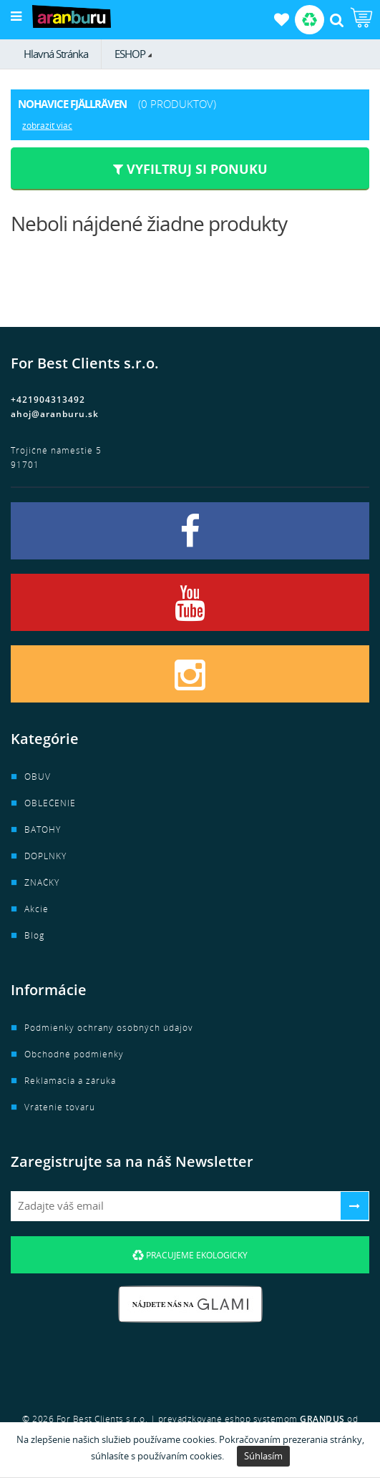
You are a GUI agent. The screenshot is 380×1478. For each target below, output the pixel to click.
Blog (34, 935)
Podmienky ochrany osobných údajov (108, 1028)
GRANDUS (322, 1419)
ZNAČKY (41, 882)
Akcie (36, 909)
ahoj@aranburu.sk (55, 414)
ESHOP (130, 54)
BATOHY (42, 829)
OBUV (37, 776)
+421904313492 (48, 399)
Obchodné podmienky (74, 1054)
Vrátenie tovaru (59, 1107)
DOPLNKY (45, 856)
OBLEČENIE (50, 803)
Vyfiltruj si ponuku (190, 168)
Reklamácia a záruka (70, 1081)
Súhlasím (263, 1455)
